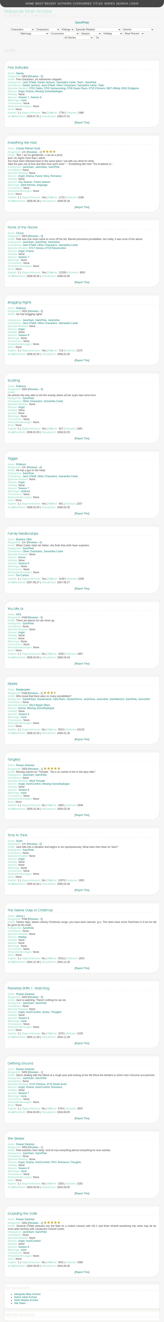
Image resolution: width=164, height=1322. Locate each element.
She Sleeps (16, 1138)
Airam (19, 840)
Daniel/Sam (29, 699)
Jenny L (20, 916)
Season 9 (23, 714)
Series (109, 3)
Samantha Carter (66, 82)
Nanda (19, 73)
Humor (22, 557)
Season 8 (36, 97)
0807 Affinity (113, 88)
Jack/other (41, 167)
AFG (18, 614)
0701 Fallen (36, 88)
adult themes (28, 185)
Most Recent (45, 3)
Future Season (42, 182)
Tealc (101, 85)
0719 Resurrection (55, 248)
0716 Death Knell (56, 1084)
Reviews (33, 76)
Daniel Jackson (46, 82)
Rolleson (21, 308)
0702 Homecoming (55, 88)
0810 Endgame (130, 88)
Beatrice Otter (24, 539)
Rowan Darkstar (25, 765)
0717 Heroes (36, 248)
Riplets (12, 684)
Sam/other (54, 242)
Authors (65, 3)
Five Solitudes (18, 67)
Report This (82, 122)
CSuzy (19, 233)
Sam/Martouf (117, 699)
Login (133, 3)
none (24, 100)
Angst (21, 91)
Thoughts (56, 1012)
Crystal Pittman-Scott (28, 148)
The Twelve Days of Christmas (30, 910)
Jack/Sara (89, 699)
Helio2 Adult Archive (25, 1297)
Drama (30, 91)
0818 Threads (37, 780)
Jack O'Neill (29, 82)
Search (122, 3)
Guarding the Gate (22, 1213)
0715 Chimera (97, 88)
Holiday (22, 937)
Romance (56, 176)
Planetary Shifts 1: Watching (28, 988)
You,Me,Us (15, 609)
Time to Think (17, 835)
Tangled (14, 759)
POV (53, 1162)
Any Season (25, 182)
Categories (82, 3)
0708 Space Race (77, 88)
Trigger (13, 458)
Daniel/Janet (44, 699)
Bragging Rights (19, 302)
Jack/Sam (28, 167)
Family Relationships (23, 533)
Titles (98, 3)
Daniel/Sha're (74, 699)
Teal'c (80, 82)
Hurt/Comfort (33, 783)
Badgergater (23, 689)
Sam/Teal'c (59, 699)
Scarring (14, 380)
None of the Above (23, 227)
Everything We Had (22, 143)
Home (30, 3)
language (42, 185)
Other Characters (66, 85)
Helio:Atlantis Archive (26, 1300)
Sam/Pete (82, 22)
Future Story (42, 176)
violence (25, 491)
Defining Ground (20, 1063)
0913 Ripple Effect (39, 705)
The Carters (22, 575)
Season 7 (23, 97)
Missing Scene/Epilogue (49, 91)
